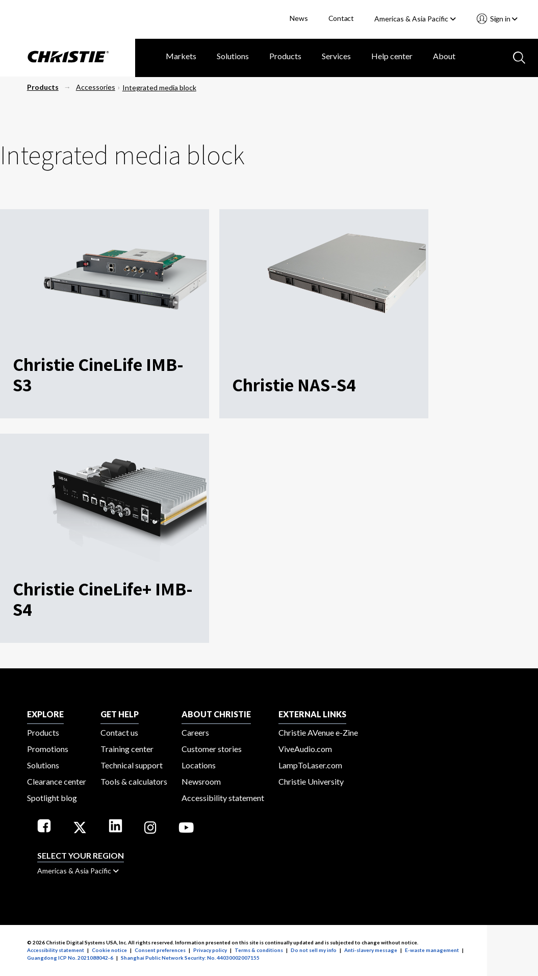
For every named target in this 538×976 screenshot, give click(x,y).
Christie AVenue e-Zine (318, 732)
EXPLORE (45, 714)
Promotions (47, 749)
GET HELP (119, 714)
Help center (392, 56)
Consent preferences (160, 950)
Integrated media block (159, 87)
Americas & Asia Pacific (415, 18)
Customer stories (212, 749)
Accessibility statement (223, 798)
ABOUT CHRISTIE (216, 714)
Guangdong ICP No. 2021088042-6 (70, 958)
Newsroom (201, 781)
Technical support (131, 765)
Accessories (95, 87)
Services (336, 56)
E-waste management (432, 950)
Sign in (503, 18)
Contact (341, 18)
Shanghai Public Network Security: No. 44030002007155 (190, 958)
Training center (126, 749)
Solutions (233, 56)
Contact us (119, 732)
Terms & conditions (259, 950)
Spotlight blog (52, 798)
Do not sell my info (314, 950)
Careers (195, 732)
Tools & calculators (133, 781)
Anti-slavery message (370, 950)
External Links (312, 714)
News (299, 18)
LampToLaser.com (310, 765)
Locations (199, 765)
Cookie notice (109, 950)
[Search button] (518, 57)
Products (285, 56)
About (444, 56)
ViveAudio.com (305, 749)
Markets (181, 56)
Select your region (80, 855)
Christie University (311, 781)
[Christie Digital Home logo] (67, 58)
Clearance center (56, 781)
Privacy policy (210, 950)
